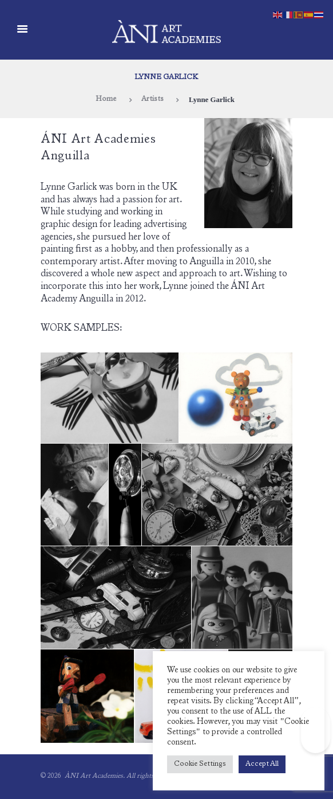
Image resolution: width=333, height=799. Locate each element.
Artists (152, 99)
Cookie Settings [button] (200, 764)
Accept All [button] (262, 764)
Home (106, 99)
